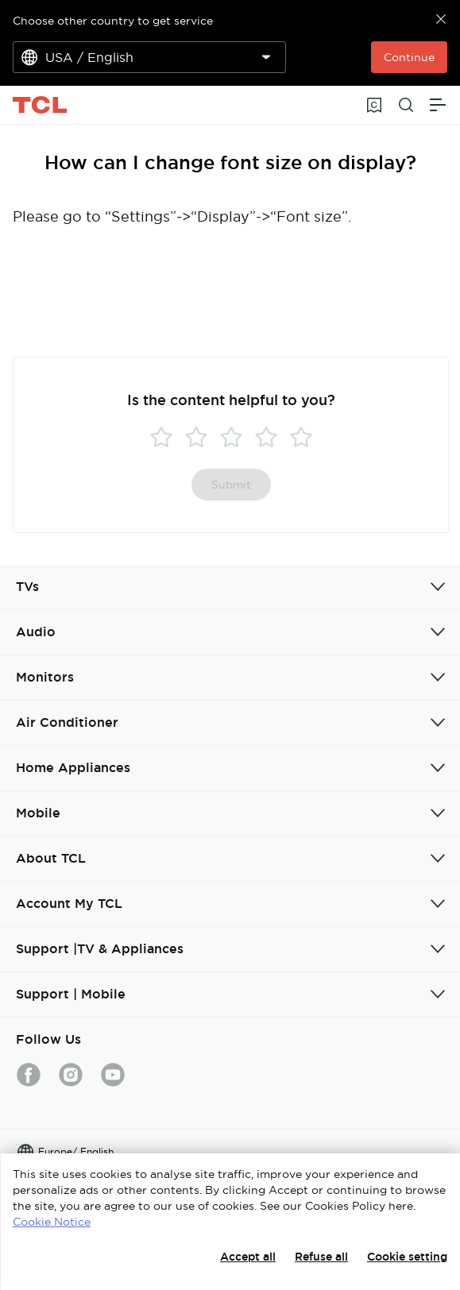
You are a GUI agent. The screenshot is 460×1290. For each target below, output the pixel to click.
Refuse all (321, 1256)
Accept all (248, 1256)
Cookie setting (407, 1256)
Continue (409, 57)
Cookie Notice (52, 1222)
